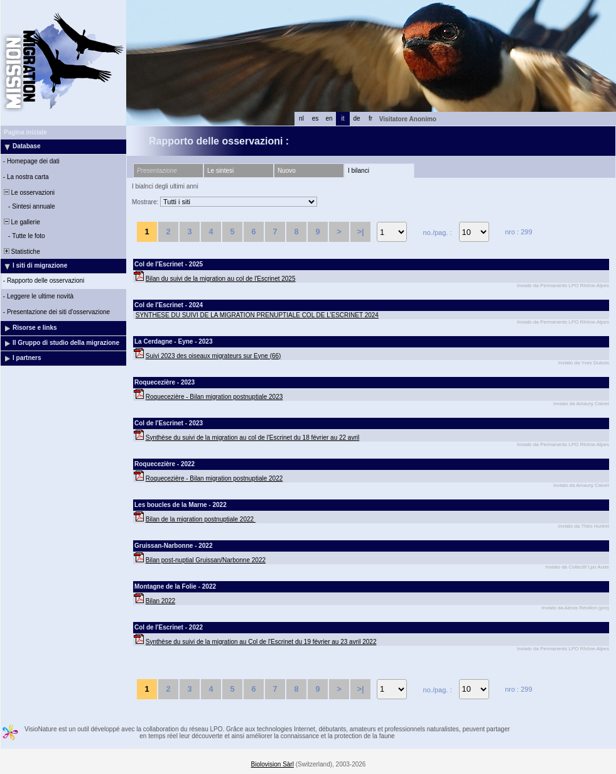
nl (301, 118)
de (356, 118)
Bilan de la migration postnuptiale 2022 (201, 519)
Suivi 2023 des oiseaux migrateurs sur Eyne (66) (213, 355)
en (328, 118)
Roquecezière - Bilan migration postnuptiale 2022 (214, 478)
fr (370, 118)
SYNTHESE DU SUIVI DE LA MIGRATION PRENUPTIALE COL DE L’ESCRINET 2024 (257, 315)
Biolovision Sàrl (272, 764)
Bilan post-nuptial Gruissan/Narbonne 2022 (206, 560)
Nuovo (287, 170)
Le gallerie (21, 222)
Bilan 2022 (160, 600)
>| (360, 231)
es (315, 118)
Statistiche (21, 251)
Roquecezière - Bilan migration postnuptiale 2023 (214, 396)
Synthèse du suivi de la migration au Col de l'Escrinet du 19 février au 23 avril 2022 (261, 641)
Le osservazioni (28, 192)
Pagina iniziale (25, 132)
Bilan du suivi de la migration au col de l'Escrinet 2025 (221, 278)
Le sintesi (220, 170)
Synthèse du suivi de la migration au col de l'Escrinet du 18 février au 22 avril (252, 437)
